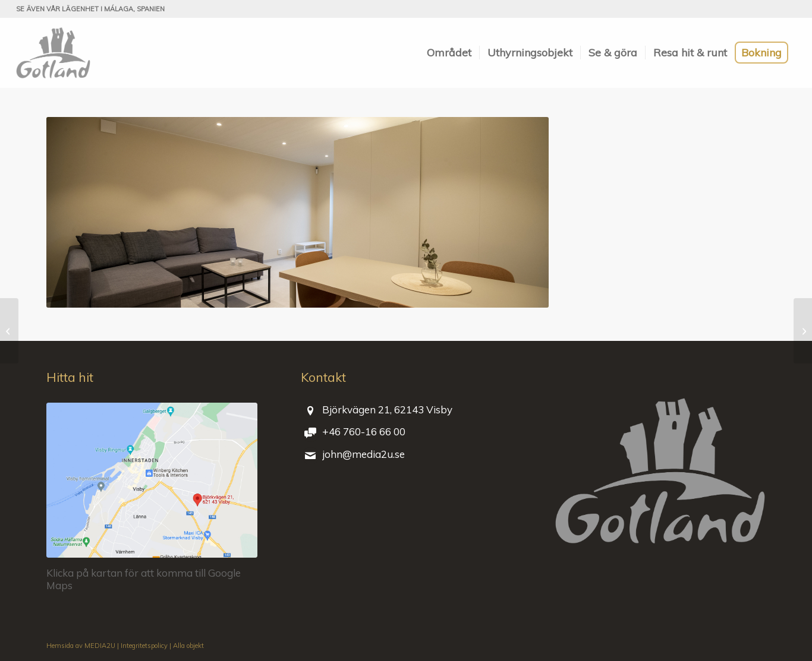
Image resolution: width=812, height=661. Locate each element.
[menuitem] (449, 53)
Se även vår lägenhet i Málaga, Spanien (90, 9)
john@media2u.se (363, 454)
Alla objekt (188, 645)
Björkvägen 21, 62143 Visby (387, 409)
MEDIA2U (99, 645)
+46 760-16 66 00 (363, 431)
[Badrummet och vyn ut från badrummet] (803, 330)
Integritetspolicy (144, 645)
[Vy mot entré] (9, 330)
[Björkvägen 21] (53, 53)
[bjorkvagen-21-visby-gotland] (151, 480)
